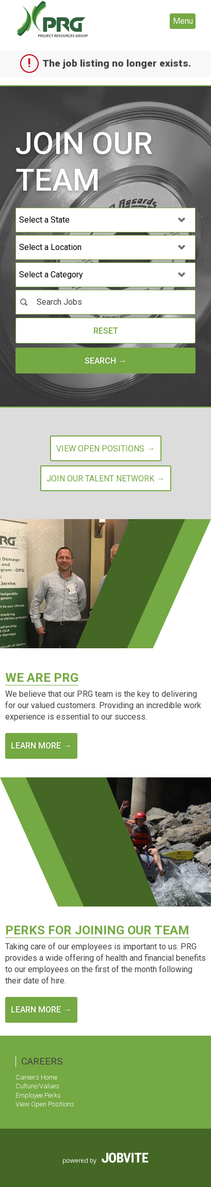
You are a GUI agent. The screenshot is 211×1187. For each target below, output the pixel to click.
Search (100, 361)
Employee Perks (38, 1095)
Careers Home (36, 1077)
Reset (105, 331)
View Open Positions (44, 1104)
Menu (183, 21)
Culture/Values (37, 1086)
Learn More (36, 746)
